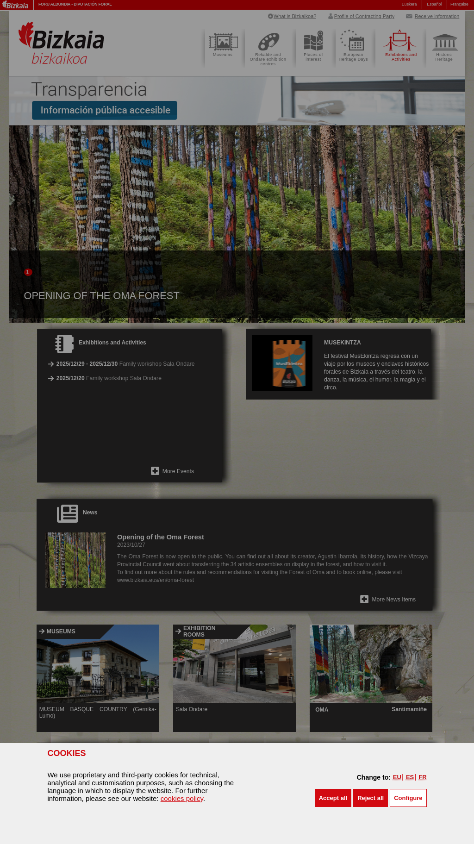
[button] (333, 798)
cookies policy (182, 798)
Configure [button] (408, 797)
